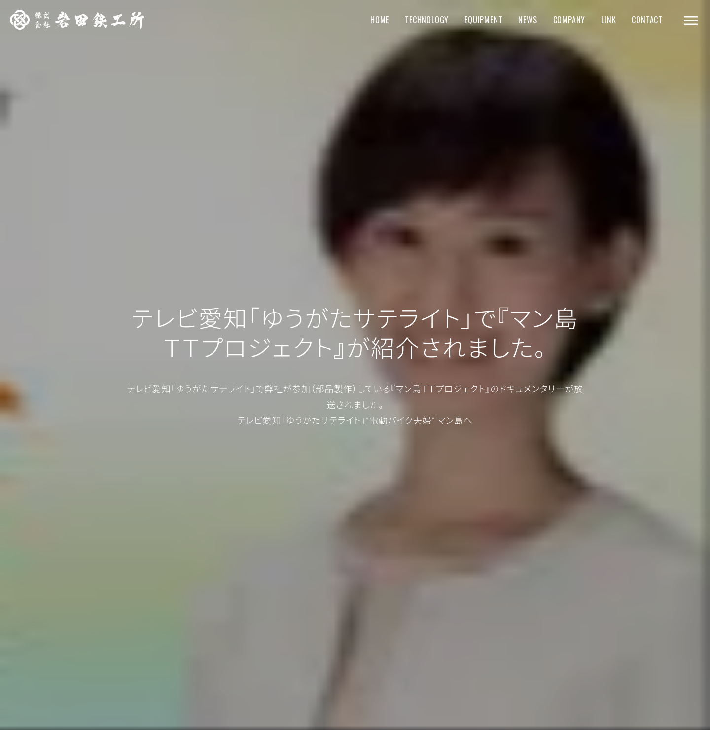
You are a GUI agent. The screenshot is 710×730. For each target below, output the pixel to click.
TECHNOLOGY (427, 20)
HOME (379, 20)
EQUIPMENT (483, 20)
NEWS (527, 20)
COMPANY (569, 20)
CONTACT (647, 20)
